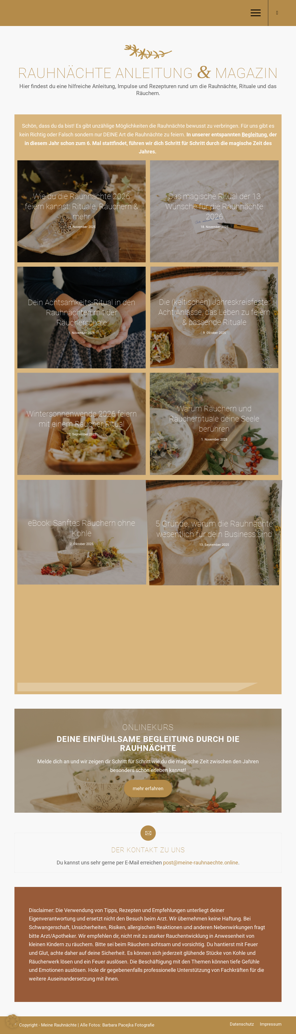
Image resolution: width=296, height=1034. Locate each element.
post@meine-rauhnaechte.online (200, 862)
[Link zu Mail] (277, 12)
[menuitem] (254, 13)
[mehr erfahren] (148, 788)
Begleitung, (255, 134)
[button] (12, 1021)
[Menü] (254, 13)
